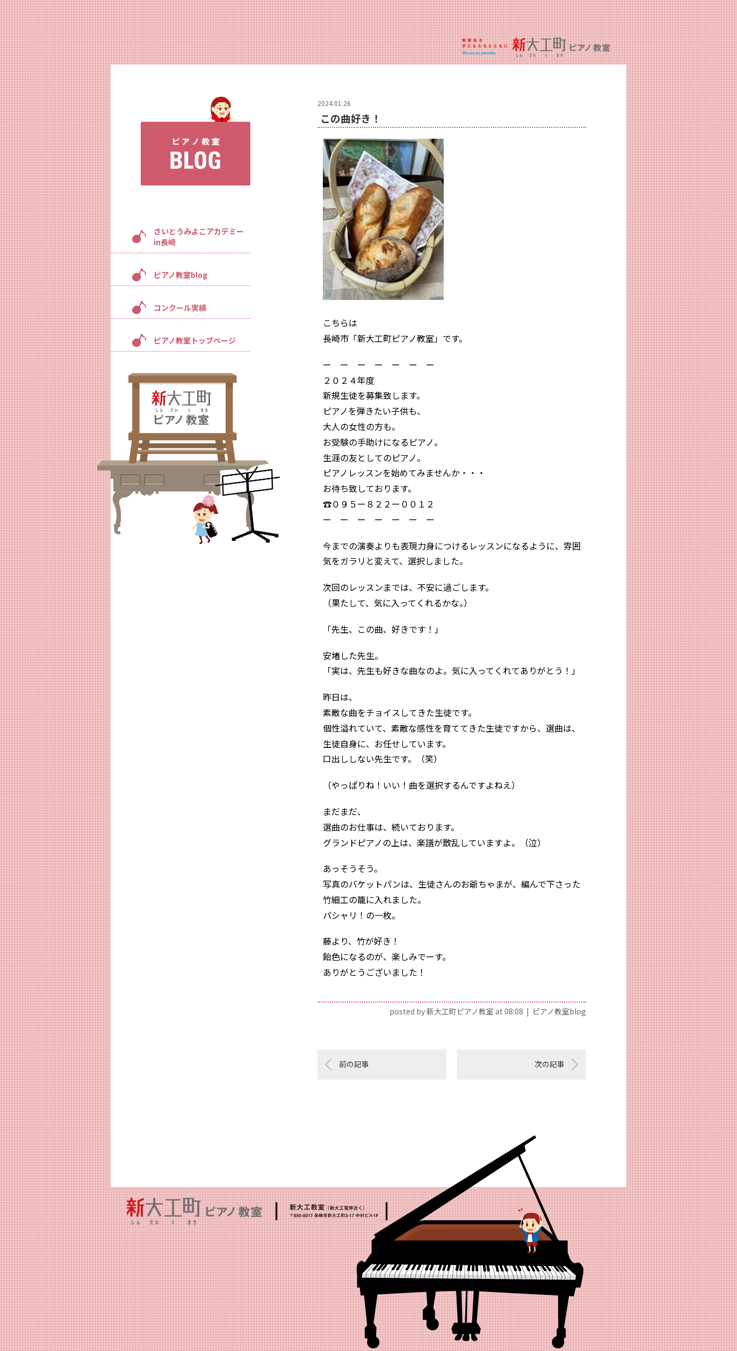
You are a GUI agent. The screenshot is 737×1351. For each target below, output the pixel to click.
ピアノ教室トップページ (195, 340)
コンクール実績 (180, 307)
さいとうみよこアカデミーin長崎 (199, 236)
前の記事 (354, 1064)
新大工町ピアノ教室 (460, 1011)
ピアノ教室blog (180, 274)
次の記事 (549, 1064)
